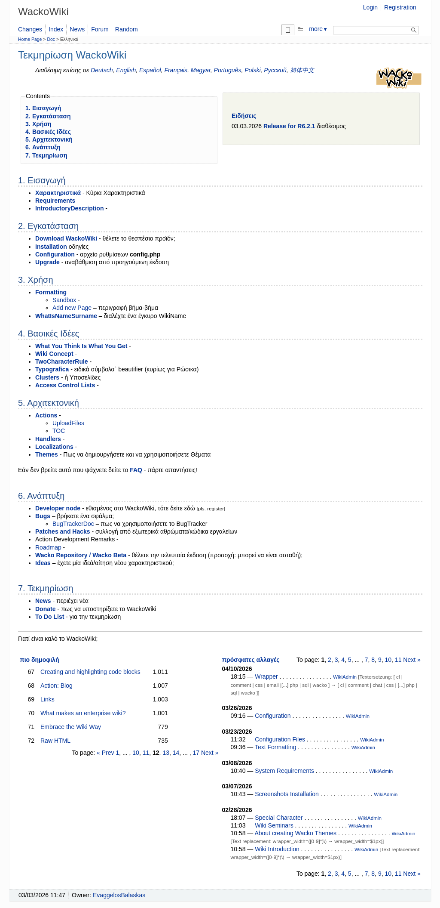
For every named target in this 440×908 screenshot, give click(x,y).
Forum (99, 29)
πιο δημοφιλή (39, 659)
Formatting (51, 292)
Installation (51, 246)
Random (126, 29)
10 (135, 752)
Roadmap (48, 547)
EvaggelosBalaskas (119, 895)
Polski (252, 70)
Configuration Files (280, 739)
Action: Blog (56, 685)
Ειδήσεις (244, 115)
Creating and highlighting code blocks (90, 671)
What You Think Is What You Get (81, 346)
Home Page (30, 39)
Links (47, 699)
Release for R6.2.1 (289, 126)
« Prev (105, 752)
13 (165, 752)
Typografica (52, 369)
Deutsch (102, 70)
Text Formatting (275, 747)
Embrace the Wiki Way (70, 726)
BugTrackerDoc (73, 523)
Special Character (278, 817)
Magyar (201, 70)
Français (175, 70)
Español (150, 70)
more (318, 28)
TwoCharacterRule (61, 361)
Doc (51, 39)
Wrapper (266, 676)
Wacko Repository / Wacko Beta (80, 555)
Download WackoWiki (66, 238)
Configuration (55, 254)
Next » (209, 752)
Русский (275, 70)
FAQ (136, 469)
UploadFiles (68, 423)
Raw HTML (55, 740)
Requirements (55, 200)
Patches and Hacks (62, 531)
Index (56, 29)
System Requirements (284, 770)
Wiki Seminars (274, 825)
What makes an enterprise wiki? (82, 713)
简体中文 (302, 70)
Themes (46, 454)
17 (195, 752)
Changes (30, 29)
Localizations (54, 446)
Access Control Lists (65, 385)
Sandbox (64, 299)
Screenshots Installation (287, 794)
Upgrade (47, 262)
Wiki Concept (54, 353)
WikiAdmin (345, 676)
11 (146, 752)
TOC (58, 430)
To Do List (49, 616)
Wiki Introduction (277, 849)
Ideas (43, 562)
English (126, 70)
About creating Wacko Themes (295, 833)
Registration (400, 7)
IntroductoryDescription (69, 208)
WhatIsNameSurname (66, 315)
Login (370, 7)
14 (176, 752)
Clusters (47, 377)
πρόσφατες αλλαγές (250, 659)
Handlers (48, 438)
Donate (45, 608)
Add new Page (72, 307)
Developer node (57, 508)
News (77, 29)
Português (227, 70)
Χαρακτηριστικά (58, 192)
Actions (46, 415)
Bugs (42, 516)
